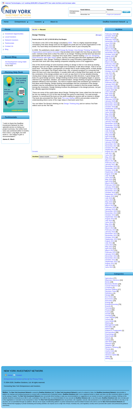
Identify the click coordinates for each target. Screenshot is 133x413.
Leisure (108, 319)
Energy (108, 302)
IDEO (70, 43)
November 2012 (111, 258)
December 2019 (111, 103)
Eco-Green (109, 297)
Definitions (109, 293)
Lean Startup (110, 317)
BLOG (34, 29)
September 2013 (111, 239)
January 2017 (110, 164)
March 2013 (109, 250)
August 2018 (109, 129)
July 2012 (108, 265)
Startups (108, 343)
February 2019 (110, 120)
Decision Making (111, 289)
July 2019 (108, 110)
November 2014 (111, 213)
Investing (108, 315)
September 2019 (111, 108)
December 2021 (111, 67)
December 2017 (111, 144)
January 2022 (110, 66)
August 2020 (109, 90)
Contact (19, 375)
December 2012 (111, 256)
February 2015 (110, 207)
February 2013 (110, 252)
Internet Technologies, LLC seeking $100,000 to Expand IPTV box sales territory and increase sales (40, 3)
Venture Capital (111, 355)
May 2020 (109, 94)
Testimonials (9, 43)
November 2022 (111, 52)
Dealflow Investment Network (114, 22)
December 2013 (111, 233)
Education (109, 301)
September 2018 (111, 127)
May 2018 (109, 135)
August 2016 (109, 174)
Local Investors (10, 37)
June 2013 (109, 245)
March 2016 (109, 183)
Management (110, 325)
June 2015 (109, 200)
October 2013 (110, 237)
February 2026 (110, 34)
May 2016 (109, 179)
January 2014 (110, 232)
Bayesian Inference (112, 280)
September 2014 (111, 217)
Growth (108, 314)
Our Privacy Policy (36, 379)
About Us (54, 22)
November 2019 (111, 105)
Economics (109, 299)
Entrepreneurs (20, 22)
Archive (35, 156)
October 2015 (110, 192)
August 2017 (109, 151)
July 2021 (108, 73)
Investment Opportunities (14, 34)
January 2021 (110, 84)
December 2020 (111, 86)
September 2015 (111, 194)
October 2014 (110, 215)
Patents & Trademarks (113, 330)
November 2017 (111, 146)
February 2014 (110, 230)
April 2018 (109, 136)
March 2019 (109, 118)
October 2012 (110, 260)
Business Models (111, 284)
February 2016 (110, 185)
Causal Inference (111, 286)
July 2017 (108, 153)
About (26, 379)
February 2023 (110, 51)
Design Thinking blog (71, 103)
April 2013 (109, 248)
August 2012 (109, 263)
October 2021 (110, 71)
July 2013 (108, 243)
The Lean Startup (68, 98)
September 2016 (111, 172)
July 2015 (108, 198)
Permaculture (110, 332)
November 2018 (111, 125)
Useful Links (109, 351)
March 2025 (109, 38)
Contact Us (9, 46)
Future (107, 312)
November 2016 (111, 168)
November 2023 (111, 41)
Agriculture (109, 278)
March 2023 (109, 49)
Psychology (109, 334)
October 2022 (110, 54)
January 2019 (110, 122)
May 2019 (109, 114)
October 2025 (110, 36)
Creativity (108, 287)
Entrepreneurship (111, 304)
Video (107, 357)
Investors (38, 22)
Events (107, 306)
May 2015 (109, 202)
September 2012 (111, 261)
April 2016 (109, 181)
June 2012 (109, 267)
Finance (108, 310)
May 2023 (109, 45)
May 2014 (109, 224)
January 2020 (110, 101)
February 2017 (110, 163)
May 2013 (109, 247)
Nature (107, 329)
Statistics (108, 345)
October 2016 (110, 170)
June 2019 (109, 112)
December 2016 (111, 166)
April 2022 (109, 60)
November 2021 (111, 69)
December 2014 (111, 211)
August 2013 (109, 241)
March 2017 (109, 161)
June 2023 (109, 43)
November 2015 (111, 191)
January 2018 (110, 142)
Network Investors (11, 40)
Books (107, 282)
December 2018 (111, 123)
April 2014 (109, 226)
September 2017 (111, 150)
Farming (108, 308)
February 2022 (110, 64)
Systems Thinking (111, 347)
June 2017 (109, 155)
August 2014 (109, 219)
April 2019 (109, 116)
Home (6, 22)
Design (108, 295)
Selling (107, 340)
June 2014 (109, 222)
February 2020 (110, 99)
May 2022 (109, 58)
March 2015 (109, 205)
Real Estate (109, 336)
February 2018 (110, 140)
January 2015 (110, 209)
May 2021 (109, 77)
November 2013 (111, 235)
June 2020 (109, 92)
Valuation (108, 353)
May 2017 (109, 157)
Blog (6, 49)
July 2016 (108, 176)
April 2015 (109, 204)
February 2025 (110, 39)
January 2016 (110, 187)
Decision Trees (110, 291)
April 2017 (109, 159)
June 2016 (109, 178)
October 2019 (110, 107)
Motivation (109, 327)
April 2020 (109, 95)
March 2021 (109, 80)
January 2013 (110, 254)
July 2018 (108, 131)
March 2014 (109, 228)
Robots (108, 338)
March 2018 (109, 138)
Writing (107, 358)
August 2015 (109, 196)
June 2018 (109, 133)
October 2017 (110, 148)
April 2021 (109, 79)
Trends (107, 349)
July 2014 (108, 220)
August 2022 (109, 56)
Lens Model (109, 321)
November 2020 (111, 88)
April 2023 (109, 47)
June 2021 (109, 75)
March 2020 (109, 97)
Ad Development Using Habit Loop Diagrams (15, 63)
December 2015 (111, 189)
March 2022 (109, 62)
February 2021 (110, 82)
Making (108, 323)
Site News (109, 342)
